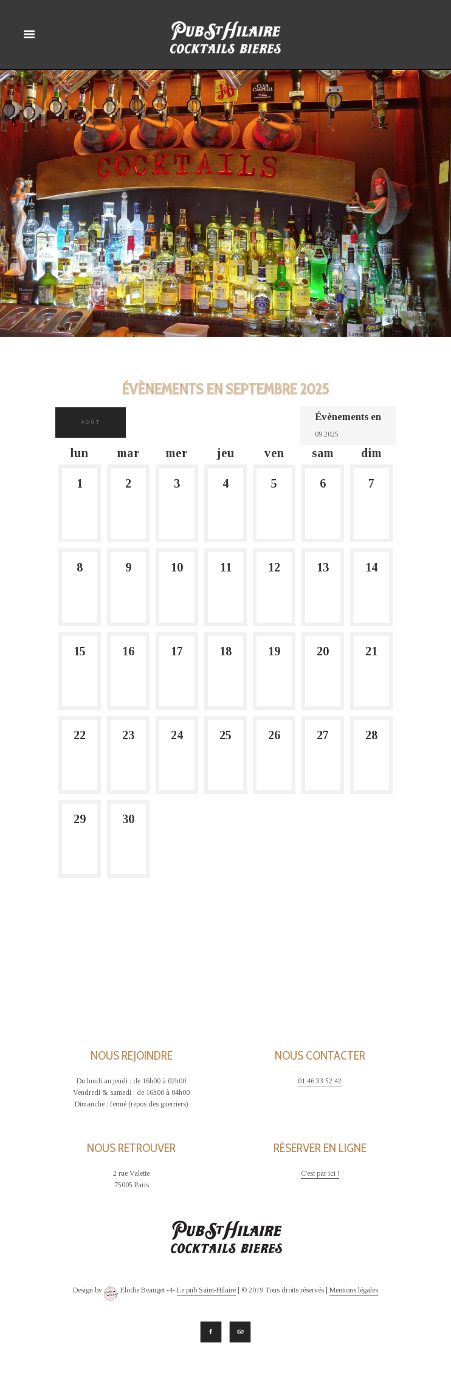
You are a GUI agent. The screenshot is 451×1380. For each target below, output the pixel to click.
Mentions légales (353, 1290)
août (90, 422)
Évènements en (348, 417)
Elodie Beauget (134, 1293)
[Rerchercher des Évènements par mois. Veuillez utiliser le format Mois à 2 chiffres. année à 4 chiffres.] (345, 433)
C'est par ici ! (320, 1174)
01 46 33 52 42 (320, 1081)
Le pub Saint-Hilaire (206, 1290)
